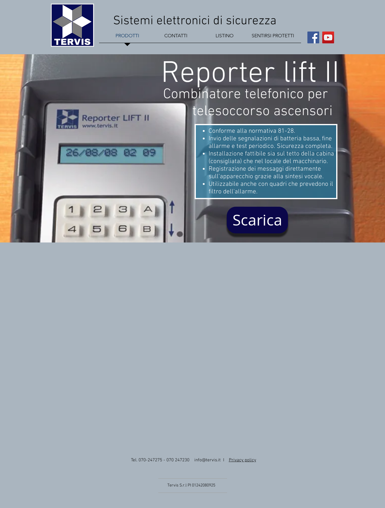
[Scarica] (257, 220)
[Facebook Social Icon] (313, 37)
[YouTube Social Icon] (328, 37)
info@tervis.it (207, 460)
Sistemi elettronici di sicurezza (196, 21)
